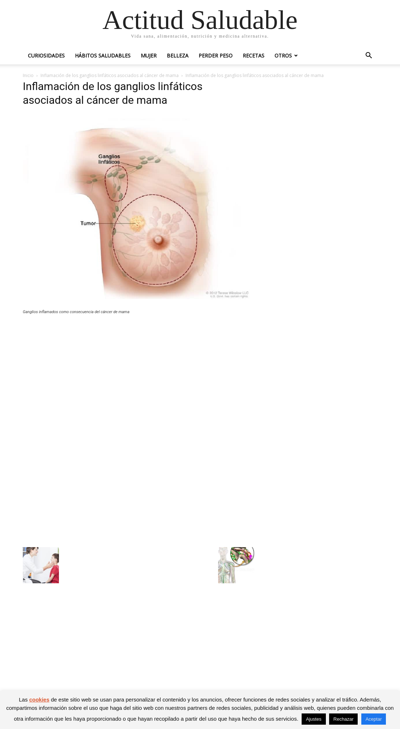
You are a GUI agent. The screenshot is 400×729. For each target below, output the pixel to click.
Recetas (253, 55)
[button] (368, 56)
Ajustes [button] (314, 719)
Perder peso (216, 55)
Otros (283, 55)
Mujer (149, 55)
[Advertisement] (138, 373)
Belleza (177, 55)
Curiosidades (46, 55)
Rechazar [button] (343, 719)
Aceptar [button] (374, 719)
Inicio (28, 75)
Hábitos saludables (103, 55)
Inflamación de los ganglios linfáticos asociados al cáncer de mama (110, 75)
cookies (39, 699)
